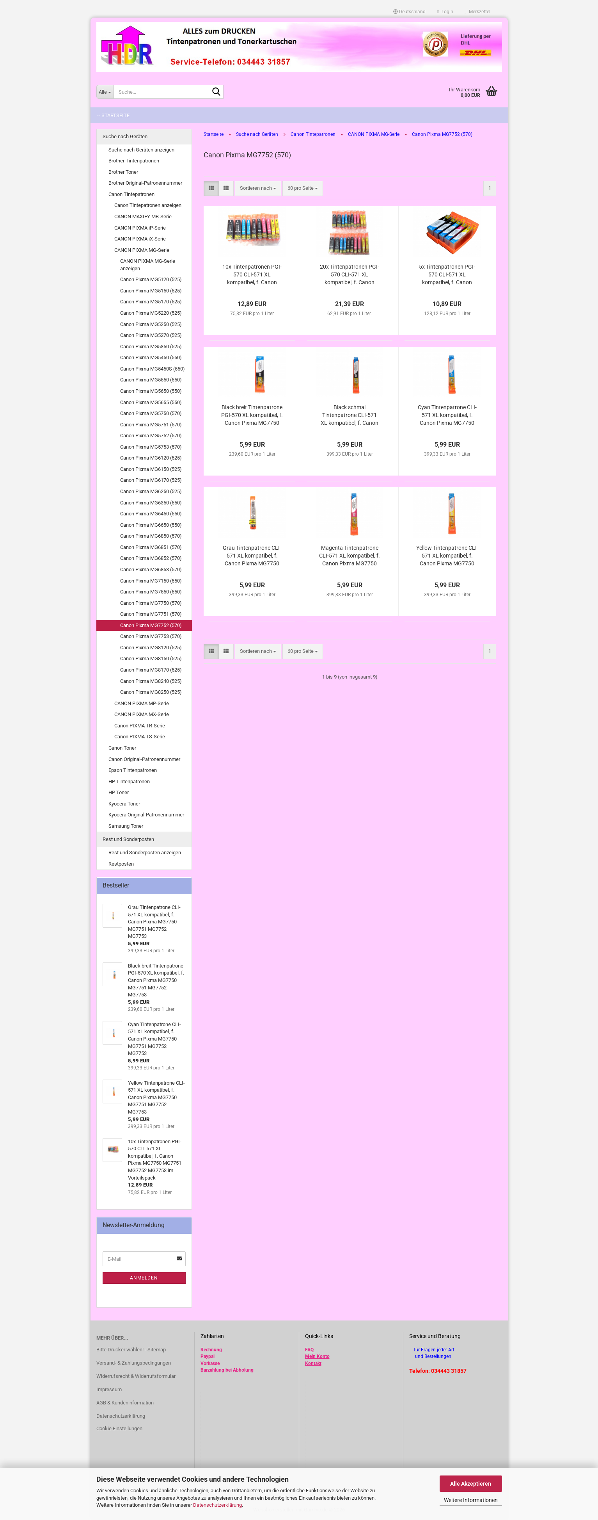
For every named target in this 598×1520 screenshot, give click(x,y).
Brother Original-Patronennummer (145, 183)
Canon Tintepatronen (131, 194)
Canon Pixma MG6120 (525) (151, 458)
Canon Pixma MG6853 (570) (151, 569)
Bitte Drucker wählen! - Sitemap (131, 1349)
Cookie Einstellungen (119, 1428)
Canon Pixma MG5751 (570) (151, 425)
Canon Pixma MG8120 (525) (151, 647)
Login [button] (445, 11)
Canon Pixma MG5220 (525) (151, 313)
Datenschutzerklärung (217, 1505)
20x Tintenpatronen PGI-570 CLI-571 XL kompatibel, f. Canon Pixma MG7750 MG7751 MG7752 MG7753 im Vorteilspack (350, 275)
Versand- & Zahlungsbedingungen (133, 1363)
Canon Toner (122, 748)
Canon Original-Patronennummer (144, 759)
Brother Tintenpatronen (133, 161)
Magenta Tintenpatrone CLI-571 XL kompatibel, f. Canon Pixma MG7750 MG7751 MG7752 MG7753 (349, 556)
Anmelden (144, 1278)
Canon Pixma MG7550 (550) (151, 592)
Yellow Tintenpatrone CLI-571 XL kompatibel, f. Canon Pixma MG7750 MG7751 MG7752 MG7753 (447, 556)
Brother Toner (123, 172)
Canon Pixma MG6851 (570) (151, 547)
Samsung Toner (125, 826)
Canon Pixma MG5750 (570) (151, 413)
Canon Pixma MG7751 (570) (151, 614)
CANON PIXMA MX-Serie (141, 714)
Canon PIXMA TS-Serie (139, 737)
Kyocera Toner (124, 804)
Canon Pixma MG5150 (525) (151, 291)
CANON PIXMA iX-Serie (140, 239)
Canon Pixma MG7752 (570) (151, 625)
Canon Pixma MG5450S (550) (152, 369)
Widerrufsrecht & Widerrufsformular (136, 1376)
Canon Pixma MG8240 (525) (151, 681)
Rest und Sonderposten (128, 839)
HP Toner (118, 792)
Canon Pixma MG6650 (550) (151, 525)
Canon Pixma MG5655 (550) (151, 402)
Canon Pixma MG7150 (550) (151, 581)
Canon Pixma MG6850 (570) (151, 536)
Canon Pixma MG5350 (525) (151, 346)
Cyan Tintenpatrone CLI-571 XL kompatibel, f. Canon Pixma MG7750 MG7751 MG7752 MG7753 (447, 415)
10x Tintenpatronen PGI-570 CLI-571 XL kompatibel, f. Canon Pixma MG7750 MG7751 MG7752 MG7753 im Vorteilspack (252, 275)
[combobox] (258, 188)
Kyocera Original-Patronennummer (146, 815)
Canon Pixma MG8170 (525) (151, 670)
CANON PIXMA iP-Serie (140, 228)
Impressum (109, 1389)
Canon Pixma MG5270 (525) (151, 335)
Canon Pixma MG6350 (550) (151, 503)
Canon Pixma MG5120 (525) (151, 279)
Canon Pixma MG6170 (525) (151, 480)
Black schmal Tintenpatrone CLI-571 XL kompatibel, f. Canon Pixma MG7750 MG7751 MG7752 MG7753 (350, 415)
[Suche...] (105, 92)
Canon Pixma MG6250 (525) (151, 491)
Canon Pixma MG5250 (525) (151, 324)
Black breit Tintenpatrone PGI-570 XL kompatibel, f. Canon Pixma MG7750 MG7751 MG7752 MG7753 (252, 415)
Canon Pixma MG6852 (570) (151, 558)
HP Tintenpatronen (129, 781)
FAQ (309, 1349)
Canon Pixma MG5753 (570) (151, 447)
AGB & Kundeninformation (125, 1403)
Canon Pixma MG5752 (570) (151, 435)
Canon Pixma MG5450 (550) (151, 357)
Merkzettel (477, 11)
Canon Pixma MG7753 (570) (151, 636)
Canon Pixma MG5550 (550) (151, 380)
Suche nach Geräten (125, 136)
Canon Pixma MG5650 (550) (151, 391)
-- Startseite (113, 115)
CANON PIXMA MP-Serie (141, 703)
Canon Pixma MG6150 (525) (151, 469)
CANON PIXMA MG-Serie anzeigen (147, 264)
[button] (409, 12)
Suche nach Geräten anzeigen (141, 150)
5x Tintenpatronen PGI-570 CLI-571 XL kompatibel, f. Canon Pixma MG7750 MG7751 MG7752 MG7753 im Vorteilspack (447, 275)
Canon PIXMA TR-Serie (139, 726)
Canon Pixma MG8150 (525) (151, 658)
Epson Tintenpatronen (132, 770)
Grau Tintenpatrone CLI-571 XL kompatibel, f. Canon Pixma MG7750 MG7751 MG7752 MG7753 (252, 556)
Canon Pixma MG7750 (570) (151, 603)
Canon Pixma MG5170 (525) (151, 302)
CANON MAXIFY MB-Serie (143, 216)
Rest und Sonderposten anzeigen (144, 852)
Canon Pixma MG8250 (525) (151, 692)
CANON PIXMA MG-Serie (141, 250)
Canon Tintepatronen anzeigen (147, 205)
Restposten (121, 864)
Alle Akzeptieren (470, 1484)
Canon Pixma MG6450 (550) (151, 514)
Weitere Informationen (471, 1500)
